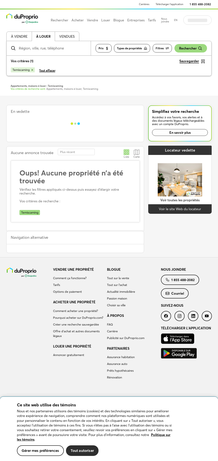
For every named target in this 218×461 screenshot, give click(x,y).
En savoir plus (180, 132)
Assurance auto (117, 364)
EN (175, 20)
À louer (43, 36)
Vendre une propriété (73, 269)
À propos (115, 315)
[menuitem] (78, 281)
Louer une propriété (72, 346)
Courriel (175, 293)
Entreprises (136, 20)
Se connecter (197, 20)
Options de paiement (67, 292)
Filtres (162, 48)
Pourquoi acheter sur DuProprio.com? (78, 318)
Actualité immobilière (121, 292)
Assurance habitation (121, 357)
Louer (105, 20)
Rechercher (190, 48)
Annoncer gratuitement (68, 355)
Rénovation (114, 377)
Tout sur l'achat (117, 285)
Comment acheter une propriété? (75, 311)
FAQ (110, 324)
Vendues (67, 36)
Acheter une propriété (74, 302)
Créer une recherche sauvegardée (76, 324)
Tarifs (56, 285)
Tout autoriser (82, 450)
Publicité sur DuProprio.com (125, 338)
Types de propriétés (132, 48)
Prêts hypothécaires (120, 371)
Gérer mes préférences (40, 450)
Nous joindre (165, 20)
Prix (104, 48)
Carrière (112, 331)
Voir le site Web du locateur (180, 209)
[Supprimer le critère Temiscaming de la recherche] (23, 69)
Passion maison (117, 298)
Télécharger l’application (169, 4)
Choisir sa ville (116, 305)
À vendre (19, 36)
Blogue (114, 269)
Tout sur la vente (118, 278)
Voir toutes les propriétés (180, 200)
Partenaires (118, 348)
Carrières (144, 4)
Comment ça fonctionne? (69, 278)
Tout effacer (47, 70)
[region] (109, 429)
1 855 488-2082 (200, 4)
